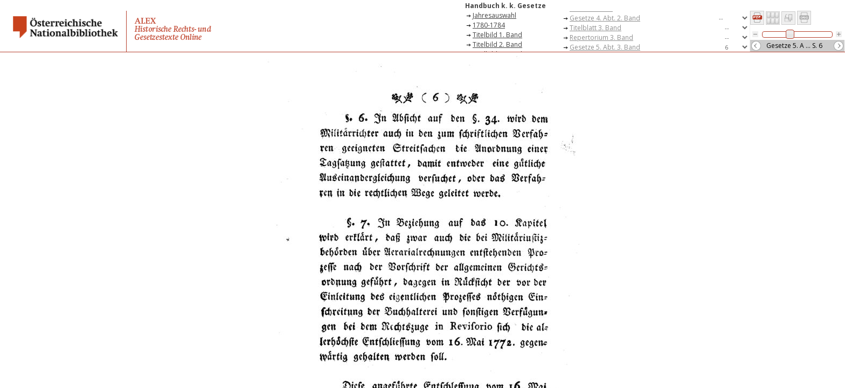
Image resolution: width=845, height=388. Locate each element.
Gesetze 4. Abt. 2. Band (605, 18)
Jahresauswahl (494, 15)
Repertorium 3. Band (601, 37)
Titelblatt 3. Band (595, 27)
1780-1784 (489, 25)
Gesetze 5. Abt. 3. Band (605, 47)
